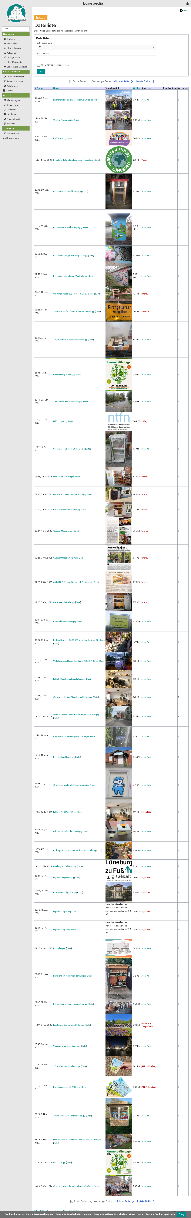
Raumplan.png (59, 948)
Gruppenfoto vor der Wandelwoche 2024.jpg (73, 1186)
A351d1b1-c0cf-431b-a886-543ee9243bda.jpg (73, 311)
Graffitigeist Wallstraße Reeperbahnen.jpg (71, 785)
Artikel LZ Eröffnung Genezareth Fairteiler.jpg (72, 582)
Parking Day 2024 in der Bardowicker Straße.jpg (74, 850)
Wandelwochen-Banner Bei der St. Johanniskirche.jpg (76, 714)
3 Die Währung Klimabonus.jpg (66, 1066)
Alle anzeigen (11, 100)
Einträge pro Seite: (45, 42)
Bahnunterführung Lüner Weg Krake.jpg (70, 275)
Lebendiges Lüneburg (15, 66)
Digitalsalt (145, 877)
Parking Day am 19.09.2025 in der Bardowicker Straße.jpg (79, 640)
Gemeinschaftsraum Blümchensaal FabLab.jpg (73, 697)
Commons (9, 109)
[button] (77, 81)
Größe (136, 88)
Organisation (11, 105)
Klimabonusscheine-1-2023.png (66, 1087)
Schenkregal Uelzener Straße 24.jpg (69, 448)
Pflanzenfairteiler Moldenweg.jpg (67, 191)
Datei (96, 99)
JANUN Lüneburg (148, 1066)
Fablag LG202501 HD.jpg (64, 812)
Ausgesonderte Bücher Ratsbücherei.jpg (70, 339)
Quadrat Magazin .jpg (62, 530)
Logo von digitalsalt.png (63, 877)
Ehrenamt (9, 123)
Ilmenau (144, 293)
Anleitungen (10, 86)
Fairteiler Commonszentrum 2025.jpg (69, 494)
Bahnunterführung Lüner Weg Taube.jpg (70, 255)
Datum (40, 88)
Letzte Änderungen (13, 76)
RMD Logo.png (59, 138)
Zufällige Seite (13, 57)
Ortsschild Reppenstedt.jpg (64, 621)
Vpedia (144, 159)
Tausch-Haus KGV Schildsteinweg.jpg (69, 1115)
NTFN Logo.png (60, 421)
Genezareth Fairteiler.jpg (64, 602)
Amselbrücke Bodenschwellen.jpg (67, 401)
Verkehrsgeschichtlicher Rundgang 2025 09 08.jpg (75, 660)
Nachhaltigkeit (11, 119)
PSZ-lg (144, 421)
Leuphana (9, 114)
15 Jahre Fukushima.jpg (63, 120)
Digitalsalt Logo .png (62, 911)
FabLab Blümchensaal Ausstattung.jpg (69, 679)
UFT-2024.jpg (59, 1162)
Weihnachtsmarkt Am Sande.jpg (67, 1045)
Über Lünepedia (12, 62)
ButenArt (145, 311)
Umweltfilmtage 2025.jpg (64, 374)
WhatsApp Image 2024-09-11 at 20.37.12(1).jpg (74, 293)
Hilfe (185, 10)
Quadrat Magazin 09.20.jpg (65, 557)
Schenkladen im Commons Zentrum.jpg (70, 1004)
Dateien (8, 90)
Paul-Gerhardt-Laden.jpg (64, 757)
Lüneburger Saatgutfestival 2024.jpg (68, 1024)
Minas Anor (146, 99)
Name (56, 88)
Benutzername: (43, 53)
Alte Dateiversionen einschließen (55, 64)
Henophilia (146, 812)
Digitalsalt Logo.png (61, 929)
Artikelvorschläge (13, 81)
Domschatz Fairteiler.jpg (63, 476)
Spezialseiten (12, 133)
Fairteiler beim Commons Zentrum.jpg (69, 975)
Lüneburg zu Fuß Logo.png (64, 866)
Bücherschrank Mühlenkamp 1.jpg (67, 227)
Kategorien (10, 53)
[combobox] (96, 47)
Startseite (9, 39)
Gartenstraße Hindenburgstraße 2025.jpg (71, 736)
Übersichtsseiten (12, 48)
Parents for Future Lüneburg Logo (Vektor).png (73, 159)
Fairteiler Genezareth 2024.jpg (66, 509)
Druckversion (12, 138)
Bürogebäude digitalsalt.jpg (65, 892)
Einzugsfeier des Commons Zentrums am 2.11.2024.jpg (77, 1139)
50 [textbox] (40, 47)
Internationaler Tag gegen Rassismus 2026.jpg (73, 99)
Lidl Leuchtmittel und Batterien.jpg (67, 831)
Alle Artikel (10, 43)
